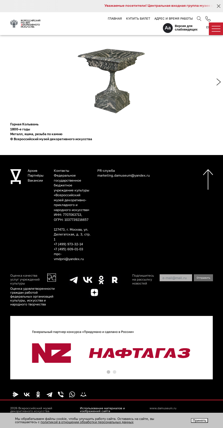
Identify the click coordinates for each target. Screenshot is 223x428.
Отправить (203, 277)
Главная (115, 18)
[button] (108, 372)
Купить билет (138, 18)
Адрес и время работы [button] (173, 18)
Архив (32, 170)
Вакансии (35, 180)
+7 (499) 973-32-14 (68, 244)
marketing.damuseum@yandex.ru (123, 175)
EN (208, 27)
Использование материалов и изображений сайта (102, 409)
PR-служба (106, 170)
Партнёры (36, 175)
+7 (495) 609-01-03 (68, 249)
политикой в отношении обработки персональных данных (87, 422)
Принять (199, 420)
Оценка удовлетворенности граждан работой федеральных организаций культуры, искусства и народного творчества (32, 296)
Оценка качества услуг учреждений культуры (25, 279)
